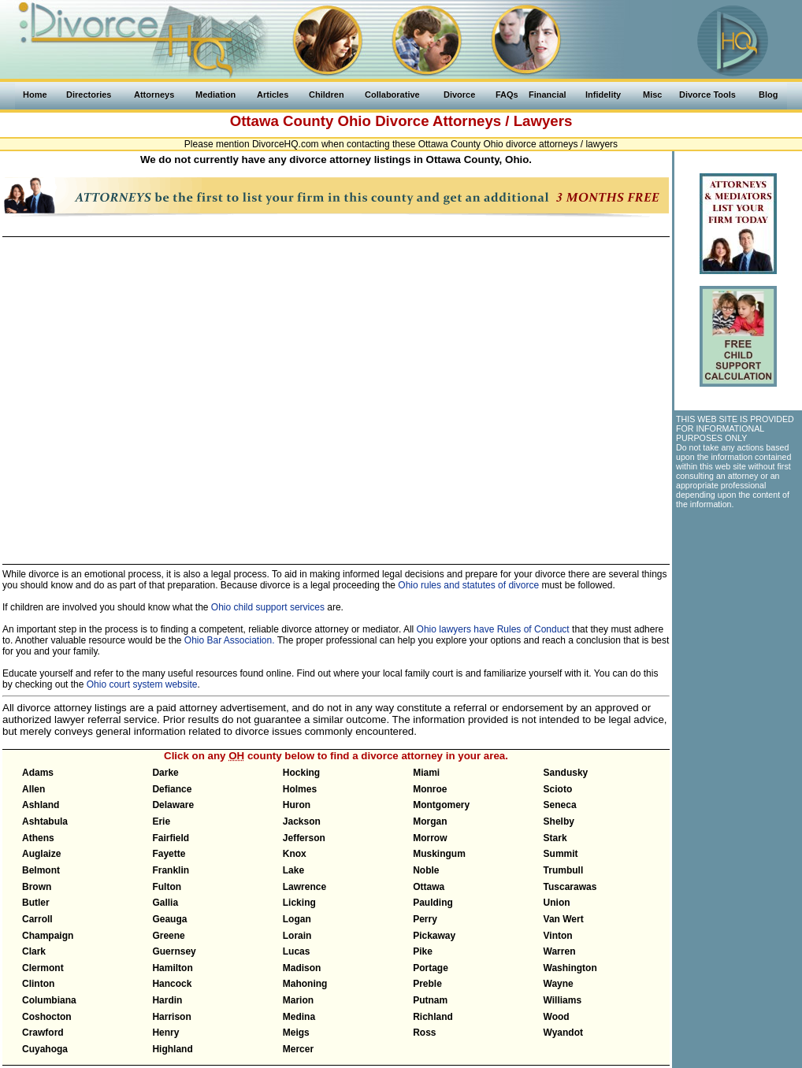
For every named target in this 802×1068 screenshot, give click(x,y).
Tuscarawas (570, 886)
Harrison (171, 1016)
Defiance (171, 789)
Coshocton (47, 1016)
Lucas (296, 951)
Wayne (559, 983)
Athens (38, 838)
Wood (557, 1016)
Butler (36, 902)
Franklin (170, 870)
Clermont (43, 967)
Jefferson (304, 838)
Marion (298, 1000)
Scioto (558, 789)
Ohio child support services (268, 607)
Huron (296, 804)
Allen (33, 789)
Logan (297, 919)
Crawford (43, 1032)
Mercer (298, 1049)
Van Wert (564, 919)
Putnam (430, 1000)
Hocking (301, 772)
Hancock (171, 983)
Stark (555, 838)
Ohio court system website (142, 684)
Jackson (302, 821)
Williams (563, 1000)
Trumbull (564, 870)
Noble (426, 870)
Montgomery (441, 804)
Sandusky (566, 772)
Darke (165, 772)
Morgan (430, 821)
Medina (299, 1016)
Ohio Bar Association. (229, 640)
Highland (172, 1049)
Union (557, 902)
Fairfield (170, 838)
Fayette (168, 853)
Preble (427, 983)
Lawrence (304, 886)
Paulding (433, 902)
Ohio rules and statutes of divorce (468, 585)
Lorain (297, 935)
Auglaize (41, 853)
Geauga (169, 919)
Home (35, 94)
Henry (165, 1032)
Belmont (41, 870)
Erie (161, 821)
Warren (560, 951)
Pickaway (434, 935)
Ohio (354, 121)
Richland (433, 1016)
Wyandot (563, 1032)
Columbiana (49, 1000)
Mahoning (305, 983)
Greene (168, 935)
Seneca (560, 804)
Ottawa (428, 886)
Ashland (40, 804)
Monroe (430, 789)
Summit (561, 853)
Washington (570, 967)
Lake (293, 870)
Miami (426, 772)
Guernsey (173, 951)
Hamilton (172, 967)
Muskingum (439, 853)
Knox (294, 853)
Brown (36, 886)
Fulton (166, 886)
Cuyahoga (45, 1049)
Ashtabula (45, 821)
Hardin (167, 1000)
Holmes (300, 789)
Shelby (559, 821)
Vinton (558, 935)
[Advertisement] (737, 603)
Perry (425, 919)
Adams (38, 772)
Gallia (165, 902)
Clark (34, 951)
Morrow (430, 838)
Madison (302, 967)
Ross (424, 1032)
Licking (299, 902)
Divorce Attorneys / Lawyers (473, 121)
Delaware (173, 804)
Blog (768, 94)
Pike (423, 951)
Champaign (47, 935)
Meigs (296, 1032)
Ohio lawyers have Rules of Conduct (493, 629)
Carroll (37, 919)
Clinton (38, 983)
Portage (430, 967)
